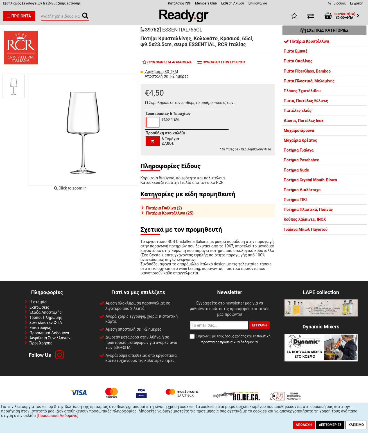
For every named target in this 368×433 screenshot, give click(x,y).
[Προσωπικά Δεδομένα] (57, 415)
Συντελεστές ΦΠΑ (46, 322)
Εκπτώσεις (39, 307)
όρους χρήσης (235, 336)
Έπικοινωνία (257, 3)
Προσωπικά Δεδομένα (49, 333)
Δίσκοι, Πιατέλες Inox (303, 120)
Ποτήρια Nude (296, 170)
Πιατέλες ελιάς (297, 110)
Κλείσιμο (356, 425)
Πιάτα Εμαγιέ (296, 51)
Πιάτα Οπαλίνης (298, 61)
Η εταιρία (38, 302)
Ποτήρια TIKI (295, 199)
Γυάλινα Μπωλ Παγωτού (306, 229)
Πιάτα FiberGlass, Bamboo (307, 71)
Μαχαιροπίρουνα (299, 130)
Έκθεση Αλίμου (232, 3)
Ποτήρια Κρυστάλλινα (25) (169, 213)
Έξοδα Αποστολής (46, 312)
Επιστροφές (40, 327)
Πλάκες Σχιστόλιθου (302, 91)
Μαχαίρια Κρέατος (300, 140)
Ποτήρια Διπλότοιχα (302, 190)
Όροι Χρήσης (41, 343)
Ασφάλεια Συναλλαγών (50, 338)
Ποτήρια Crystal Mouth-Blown (310, 180)
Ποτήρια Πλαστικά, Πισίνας (308, 209)
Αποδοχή (304, 425)
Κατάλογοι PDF (179, 3)
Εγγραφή (356, 3)
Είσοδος (339, 3)
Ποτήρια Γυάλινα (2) (164, 208)
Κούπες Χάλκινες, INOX (305, 219)
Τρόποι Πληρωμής (46, 317)
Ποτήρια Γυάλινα (298, 150)
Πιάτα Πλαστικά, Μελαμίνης (309, 81)
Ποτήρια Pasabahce (301, 160)
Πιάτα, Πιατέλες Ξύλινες (306, 100)
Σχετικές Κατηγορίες (325, 30)
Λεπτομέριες (330, 425)
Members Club (206, 3)
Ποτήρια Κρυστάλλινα (306, 41)
